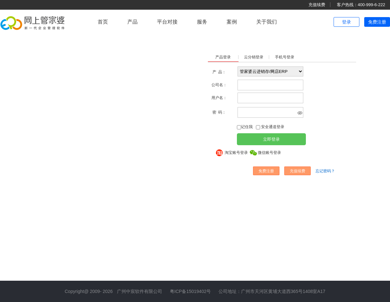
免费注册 (377, 22)
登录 (346, 22)
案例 (232, 22)
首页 (103, 22)
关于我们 (266, 22)
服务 (202, 22)
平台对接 (167, 22)
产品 (132, 22)
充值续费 (316, 4)
